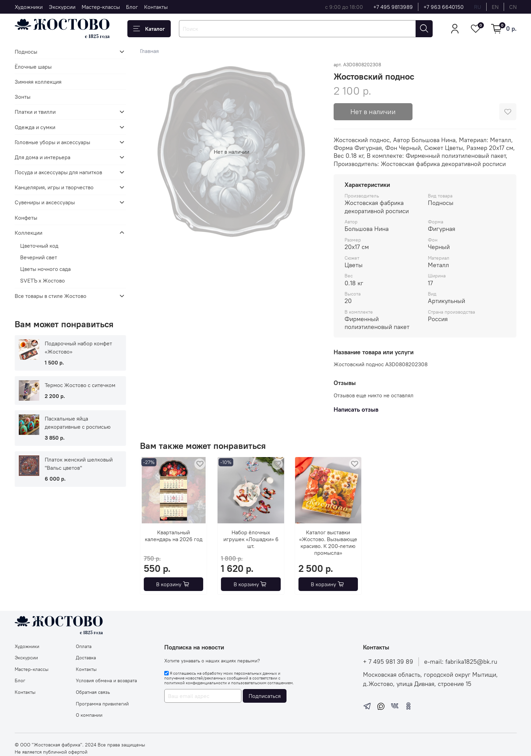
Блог (132, 6)
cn (513, 6)
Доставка (86, 658)
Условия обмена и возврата (106, 680)
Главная (149, 50)
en (495, 6)
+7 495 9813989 (393, 6)
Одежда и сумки (35, 127)
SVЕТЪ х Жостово (42, 280)
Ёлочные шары (33, 66)
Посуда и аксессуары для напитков (58, 172)
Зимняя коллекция (38, 81)
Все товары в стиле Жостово (50, 295)
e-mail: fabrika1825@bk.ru (460, 661)
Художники (29, 6)
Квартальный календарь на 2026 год (173, 535)
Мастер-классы (101, 6)
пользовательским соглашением (262, 682)
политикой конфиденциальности (195, 682)
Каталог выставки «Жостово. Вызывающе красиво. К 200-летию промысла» (328, 542)
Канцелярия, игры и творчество (54, 187)
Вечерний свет (38, 257)
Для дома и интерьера (42, 157)
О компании (89, 715)
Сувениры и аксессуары (45, 202)
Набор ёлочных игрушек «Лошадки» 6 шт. (251, 539)
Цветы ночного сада (45, 268)
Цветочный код (39, 245)
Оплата (84, 646)
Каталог (149, 28)
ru (477, 6)
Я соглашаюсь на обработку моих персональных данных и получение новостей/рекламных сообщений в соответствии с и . (229, 678)
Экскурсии (62, 6)
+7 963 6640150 (443, 6)
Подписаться (265, 695)
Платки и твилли (35, 111)
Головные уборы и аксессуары (52, 142)
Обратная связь (93, 692)
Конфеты (26, 217)
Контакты (156, 6)
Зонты (22, 96)
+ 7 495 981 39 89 (388, 661)
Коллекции (28, 232)
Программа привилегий (102, 704)
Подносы (26, 51)
